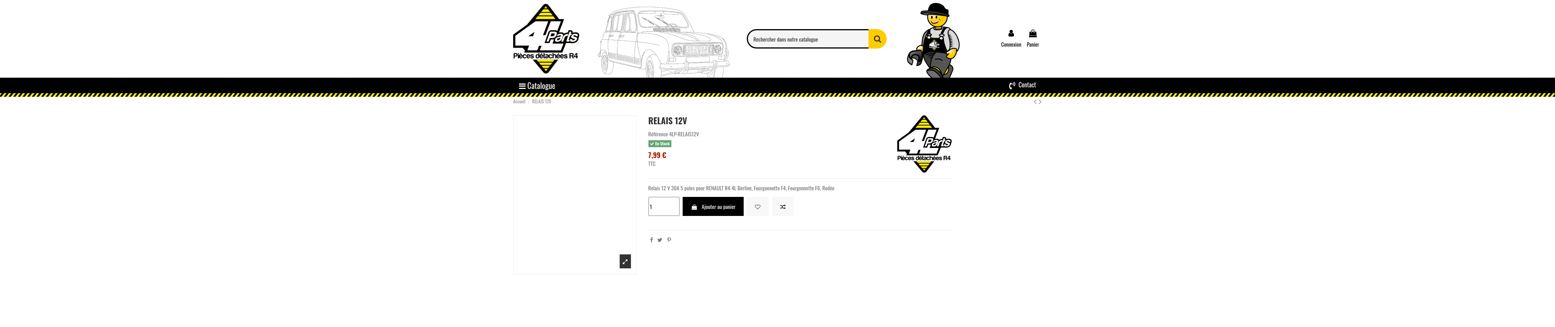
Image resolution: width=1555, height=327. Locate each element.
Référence (658, 134)
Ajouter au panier (713, 206)
